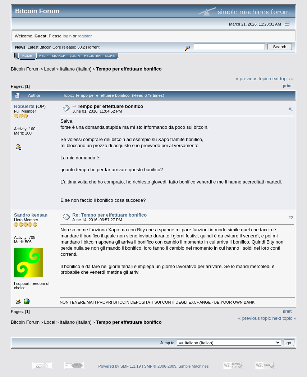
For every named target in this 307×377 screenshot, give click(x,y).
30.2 (81, 47)
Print (287, 85)
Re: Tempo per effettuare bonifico (109, 215)
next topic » (282, 78)
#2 (291, 217)
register (84, 35)
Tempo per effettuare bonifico (129, 69)
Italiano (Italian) (76, 69)
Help (43, 56)
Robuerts (24, 106)
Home (27, 56)
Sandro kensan (30, 215)
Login (75, 56)
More (110, 56)
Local (49, 69)
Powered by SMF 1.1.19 (119, 366)
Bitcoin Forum (25, 69)
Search (59, 56)
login (67, 35)
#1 (291, 109)
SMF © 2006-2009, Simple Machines (176, 366)
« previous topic (252, 78)
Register (92, 56)
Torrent (93, 47)
